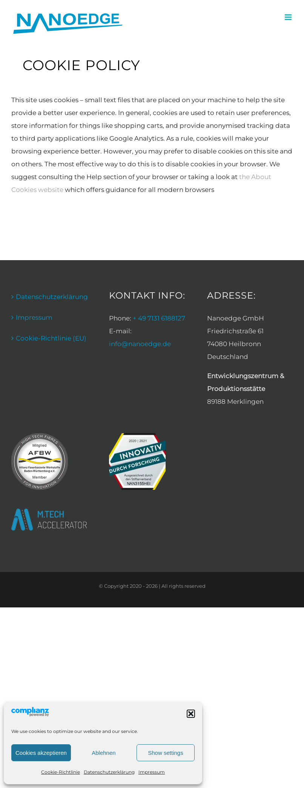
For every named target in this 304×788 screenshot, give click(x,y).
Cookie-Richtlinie (60, 772)
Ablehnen (103, 753)
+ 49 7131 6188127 (159, 318)
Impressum (151, 772)
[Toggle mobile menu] (289, 17)
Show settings (165, 753)
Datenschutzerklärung (109, 772)
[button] (191, 713)
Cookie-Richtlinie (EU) (51, 338)
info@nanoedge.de (140, 344)
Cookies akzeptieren (41, 753)
